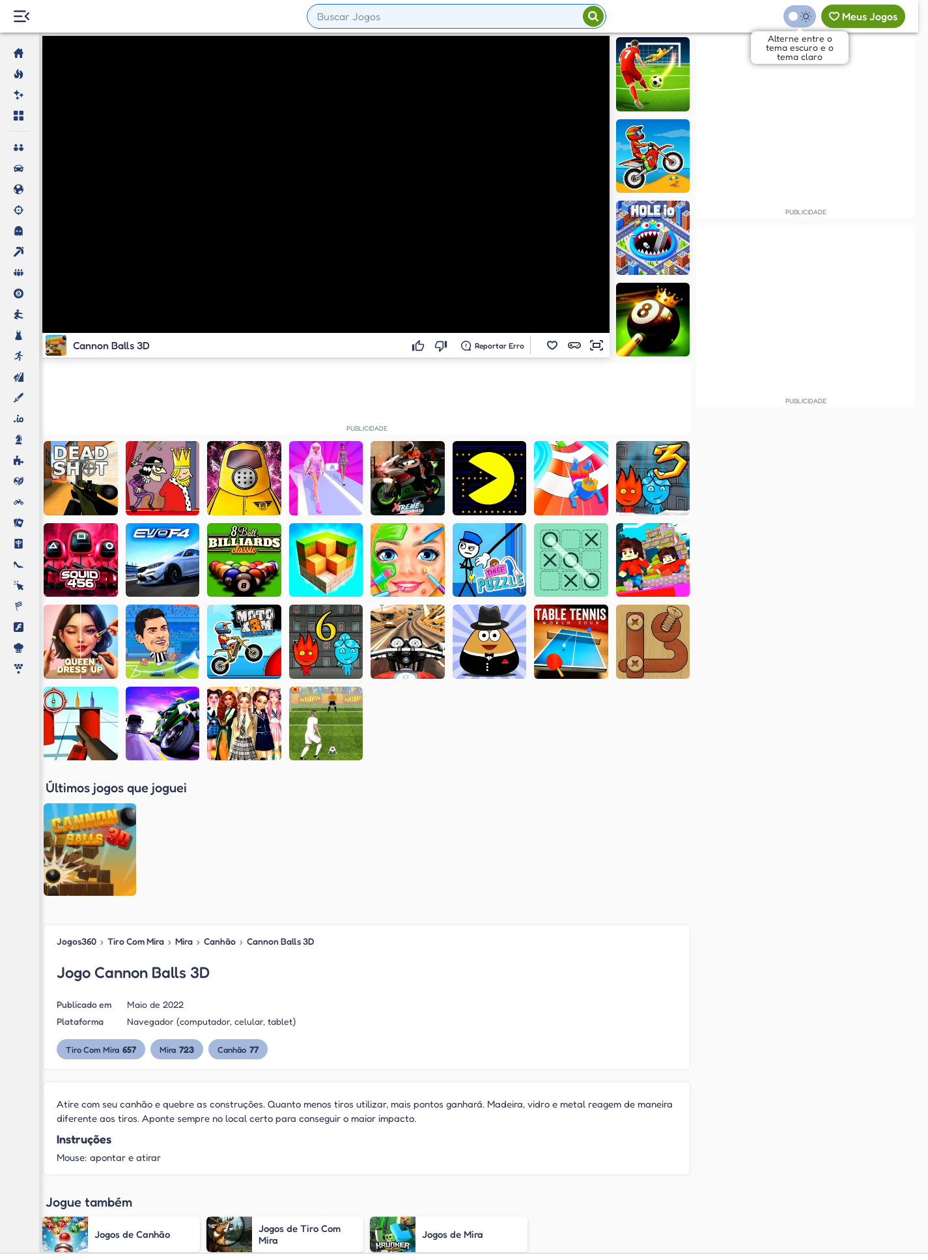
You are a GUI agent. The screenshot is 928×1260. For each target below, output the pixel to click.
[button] (552, 345)
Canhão (220, 941)
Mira (184, 941)
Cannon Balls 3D (281, 941)
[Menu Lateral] (21, 16)
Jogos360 (76, 941)
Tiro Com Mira (135, 941)
